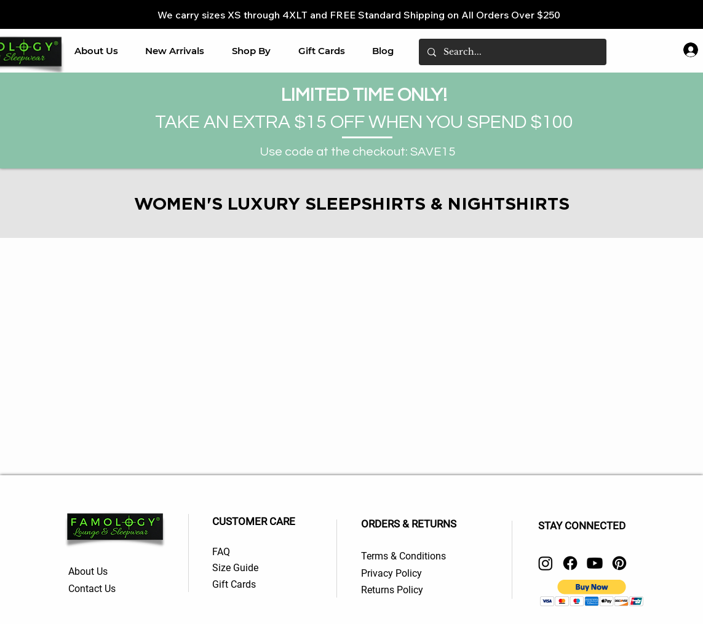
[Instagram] (545, 563)
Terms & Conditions (403, 556)
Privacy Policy (391, 573)
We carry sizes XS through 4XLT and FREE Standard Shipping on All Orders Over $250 (358, 15)
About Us (89, 571)
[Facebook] (570, 563)
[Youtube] (595, 563)
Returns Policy (393, 590)
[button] (251, 51)
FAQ (221, 552)
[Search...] (512, 52)
